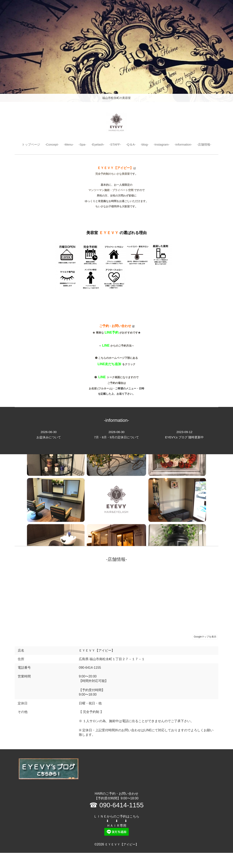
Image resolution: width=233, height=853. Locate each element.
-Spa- (81, 144)
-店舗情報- (207, 144)
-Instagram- (163, 144)
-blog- (145, 144)
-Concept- (50, 144)
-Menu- (67, 144)
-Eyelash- (97, 144)
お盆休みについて (48, 434)
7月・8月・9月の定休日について (116, 434)
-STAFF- (115, 144)
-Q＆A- (131, 144)
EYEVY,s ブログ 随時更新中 (184, 434)
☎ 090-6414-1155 (116, 805)
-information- (185, 144)
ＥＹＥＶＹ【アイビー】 (122, 844)
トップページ (28, 144)
